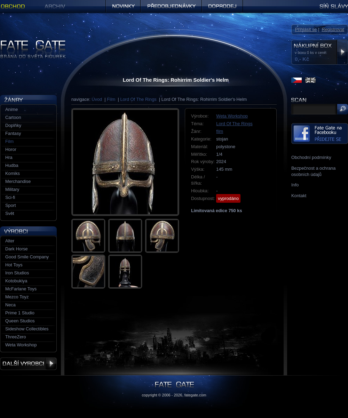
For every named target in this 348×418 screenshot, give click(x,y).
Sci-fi (10, 197)
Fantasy (13, 133)
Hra (9, 157)
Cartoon (13, 117)
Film (111, 99)
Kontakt (298, 195)
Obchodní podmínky (311, 157)
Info (295, 184)
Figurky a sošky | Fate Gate (27, 42)
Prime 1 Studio (19, 312)
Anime (11, 109)
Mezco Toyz (17, 296)
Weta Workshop (232, 116)
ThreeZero (15, 336)
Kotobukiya (16, 280)
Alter (9, 240)
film (219, 131)
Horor (10, 149)
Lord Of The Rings (138, 99)
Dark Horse (16, 248)
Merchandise (18, 181)
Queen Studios (20, 320)
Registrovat (333, 29)
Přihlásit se (306, 29)
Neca (10, 304)
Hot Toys (14, 264)
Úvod (97, 99)
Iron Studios (17, 272)
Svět (9, 213)
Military (12, 189)
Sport (10, 205)
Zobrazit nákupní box (342, 52)
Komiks (12, 173)
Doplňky (13, 125)
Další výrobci (28, 363)
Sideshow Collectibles (26, 328)
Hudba (11, 165)
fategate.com (195, 395)
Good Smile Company (27, 256)
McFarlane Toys (21, 288)
